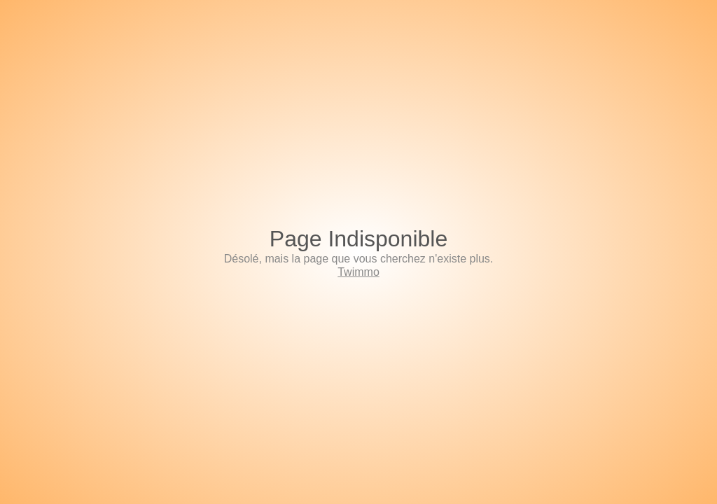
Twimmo (358, 272)
